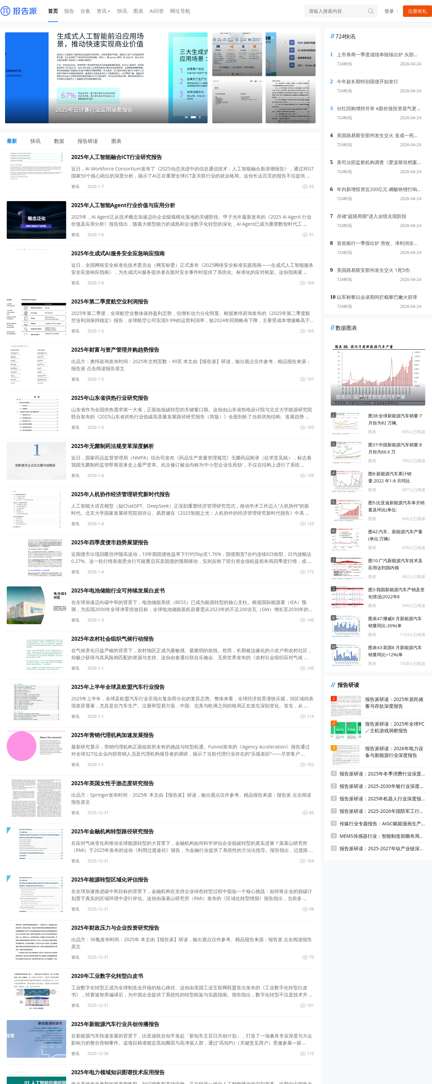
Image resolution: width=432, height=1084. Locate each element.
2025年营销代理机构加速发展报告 (112, 735)
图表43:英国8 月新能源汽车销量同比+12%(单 (395, 651)
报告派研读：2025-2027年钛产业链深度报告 (382, 848)
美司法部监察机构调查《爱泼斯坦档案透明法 (379, 162)
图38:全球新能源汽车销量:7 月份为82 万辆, (395, 419)
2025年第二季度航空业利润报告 (109, 301)
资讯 (104, 10)
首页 (53, 10)
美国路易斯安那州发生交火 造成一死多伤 (379, 135)
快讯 (122, 10)
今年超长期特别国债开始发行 (367, 81)
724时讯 (344, 64)
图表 (138, 10)
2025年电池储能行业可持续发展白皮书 (118, 590)
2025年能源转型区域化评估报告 (109, 879)
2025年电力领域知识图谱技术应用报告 (118, 1072)
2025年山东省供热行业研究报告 (109, 398)
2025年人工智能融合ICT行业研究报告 (116, 157)
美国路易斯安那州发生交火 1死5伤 (373, 270)
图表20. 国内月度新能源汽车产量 (370, 396)
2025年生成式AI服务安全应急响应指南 (118, 253)
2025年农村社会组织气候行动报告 (112, 638)
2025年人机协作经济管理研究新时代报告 (120, 494)
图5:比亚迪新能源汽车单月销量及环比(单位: (396, 506)
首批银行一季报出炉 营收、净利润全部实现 (379, 243)
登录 (389, 11)
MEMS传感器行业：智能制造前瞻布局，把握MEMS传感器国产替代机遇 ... (382, 836)
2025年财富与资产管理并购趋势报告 (115, 349)
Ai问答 (157, 10)
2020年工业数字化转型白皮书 (107, 976)
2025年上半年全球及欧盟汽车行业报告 (118, 687)
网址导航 (180, 10)
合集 (85, 10)
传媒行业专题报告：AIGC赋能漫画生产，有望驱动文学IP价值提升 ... (382, 823)
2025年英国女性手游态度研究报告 (112, 783)
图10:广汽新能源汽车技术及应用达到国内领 (395, 564)
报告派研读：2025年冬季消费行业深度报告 (382, 773)
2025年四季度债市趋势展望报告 (109, 542)
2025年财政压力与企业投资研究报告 (115, 927)
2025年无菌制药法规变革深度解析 (112, 446)
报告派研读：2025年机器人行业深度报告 (382, 798)
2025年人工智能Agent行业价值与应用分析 (123, 205)
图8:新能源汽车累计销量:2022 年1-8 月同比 (389, 477)
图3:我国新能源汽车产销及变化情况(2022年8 (396, 593)
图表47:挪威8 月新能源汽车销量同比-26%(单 (395, 622)
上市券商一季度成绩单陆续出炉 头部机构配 (379, 54)
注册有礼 (417, 11)
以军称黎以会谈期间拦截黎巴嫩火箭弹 (377, 297)
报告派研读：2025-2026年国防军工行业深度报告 (382, 811)
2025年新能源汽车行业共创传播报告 (115, 1024)
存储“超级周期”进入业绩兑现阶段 (371, 216)
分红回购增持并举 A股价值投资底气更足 (379, 108)
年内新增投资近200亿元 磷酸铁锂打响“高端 (379, 189)
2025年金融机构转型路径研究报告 (112, 831)
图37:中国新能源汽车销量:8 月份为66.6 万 (395, 448)
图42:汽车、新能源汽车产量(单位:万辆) (395, 535)
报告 (69, 10)
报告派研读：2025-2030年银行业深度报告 (382, 786)
